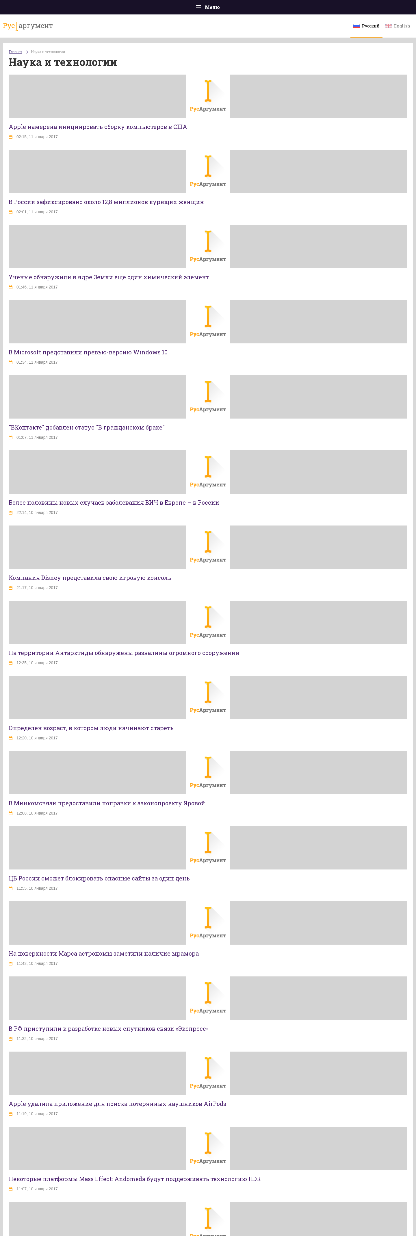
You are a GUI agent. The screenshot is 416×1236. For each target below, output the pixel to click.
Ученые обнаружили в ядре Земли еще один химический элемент (109, 277)
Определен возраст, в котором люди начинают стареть (91, 728)
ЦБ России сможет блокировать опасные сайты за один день (99, 878)
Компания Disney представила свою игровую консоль (90, 577)
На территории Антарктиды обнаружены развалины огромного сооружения (124, 652)
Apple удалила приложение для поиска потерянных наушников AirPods (117, 1103)
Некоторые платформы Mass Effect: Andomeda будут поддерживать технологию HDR (135, 1179)
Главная (15, 52)
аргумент (28, 26)
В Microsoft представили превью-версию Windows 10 (88, 352)
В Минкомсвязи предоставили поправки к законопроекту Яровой (107, 803)
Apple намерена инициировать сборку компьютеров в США (98, 126)
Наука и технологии (48, 52)
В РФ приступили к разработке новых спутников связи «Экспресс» (109, 1028)
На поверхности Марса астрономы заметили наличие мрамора (104, 953)
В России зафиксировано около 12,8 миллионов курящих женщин (106, 202)
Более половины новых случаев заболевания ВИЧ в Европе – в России (114, 502)
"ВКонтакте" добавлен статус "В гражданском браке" (87, 427)
